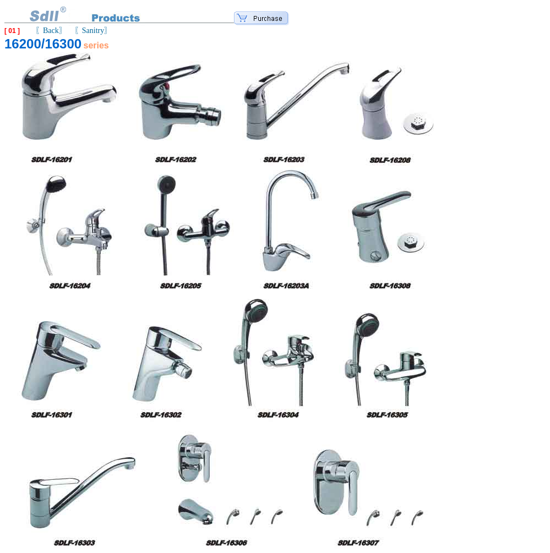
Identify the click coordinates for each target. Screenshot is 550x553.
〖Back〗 (51, 30)
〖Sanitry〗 (93, 30)
